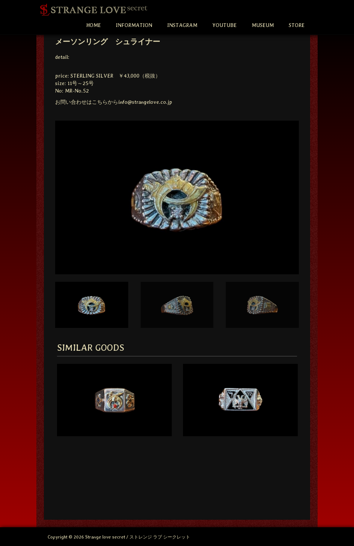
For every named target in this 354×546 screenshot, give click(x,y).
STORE (296, 25)
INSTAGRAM (182, 25)
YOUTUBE (224, 25)
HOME (93, 25)
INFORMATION (134, 25)
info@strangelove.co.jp (145, 102)
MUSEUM (263, 25)
